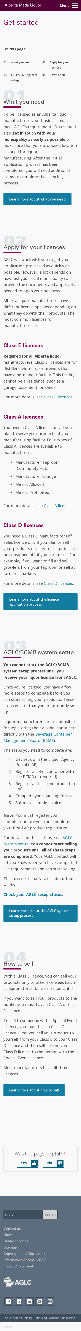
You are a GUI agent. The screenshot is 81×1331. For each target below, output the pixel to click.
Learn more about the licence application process (34, 601)
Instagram (50, 1301)
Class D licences (58, 583)
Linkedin (29, 1301)
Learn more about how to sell (34, 1090)
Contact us (12, 1229)
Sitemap (10, 1247)
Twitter (19, 1301)
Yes (24, 1162)
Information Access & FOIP (24, 1260)
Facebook (8, 1301)
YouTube (39, 1301)
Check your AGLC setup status (32, 894)
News (8, 1235)
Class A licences (58, 505)
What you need (21, 62)
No (49, 1162)
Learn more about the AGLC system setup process (39, 913)
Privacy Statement (18, 1266)
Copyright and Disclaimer (24, 1254)
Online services (15, 1241)
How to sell (57, 75)
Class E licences (58, 396)
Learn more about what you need (37, 199)
